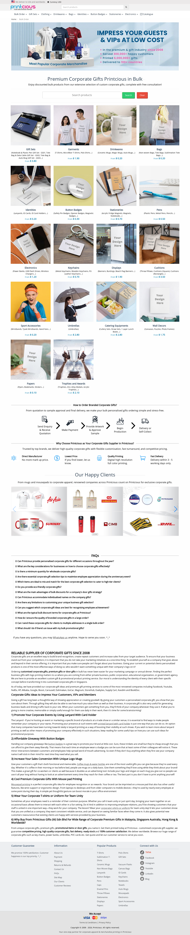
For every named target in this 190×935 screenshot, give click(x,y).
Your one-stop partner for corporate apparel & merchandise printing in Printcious (95, 932)
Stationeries (102, 897)
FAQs (56, 873)
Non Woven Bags (105, 868)
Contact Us (59, 869)
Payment (58, 857)
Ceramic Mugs (103, 864)
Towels (121, 885)
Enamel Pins (102, 889)
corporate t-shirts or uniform (115, 808)
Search (128, 95)
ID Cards (122, 872)
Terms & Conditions (88, 922)
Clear (142, 95)
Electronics (123, 897)
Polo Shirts (123, 852)
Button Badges (103, 876)
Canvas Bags (124, 868)
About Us (58, 852)
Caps (99, 885)
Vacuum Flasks (125, 864)
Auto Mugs (123, 889)
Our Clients (59, 881)
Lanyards (101, 872)
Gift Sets (122, 857)
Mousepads (123, 893)
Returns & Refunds (62, 865)
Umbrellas (123, 905)
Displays (101, 901)
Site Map (58, 877)
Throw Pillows (103, 893)
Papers (100, 905)
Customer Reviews (62, 885)
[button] (14, 509)
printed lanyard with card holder (114, 723)
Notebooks (123, 880)
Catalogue (146, 14)
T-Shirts (100, 852)
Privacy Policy (105, 922)
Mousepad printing (20, 784)
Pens (99, 880)
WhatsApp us (60, 637)
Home (13, 19)
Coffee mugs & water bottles (91, 764)
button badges (55, 743)
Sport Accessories (126, 901)
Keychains (123, 876)
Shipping (58, 861)
